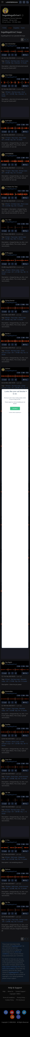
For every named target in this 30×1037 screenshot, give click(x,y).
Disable (15, 408)
